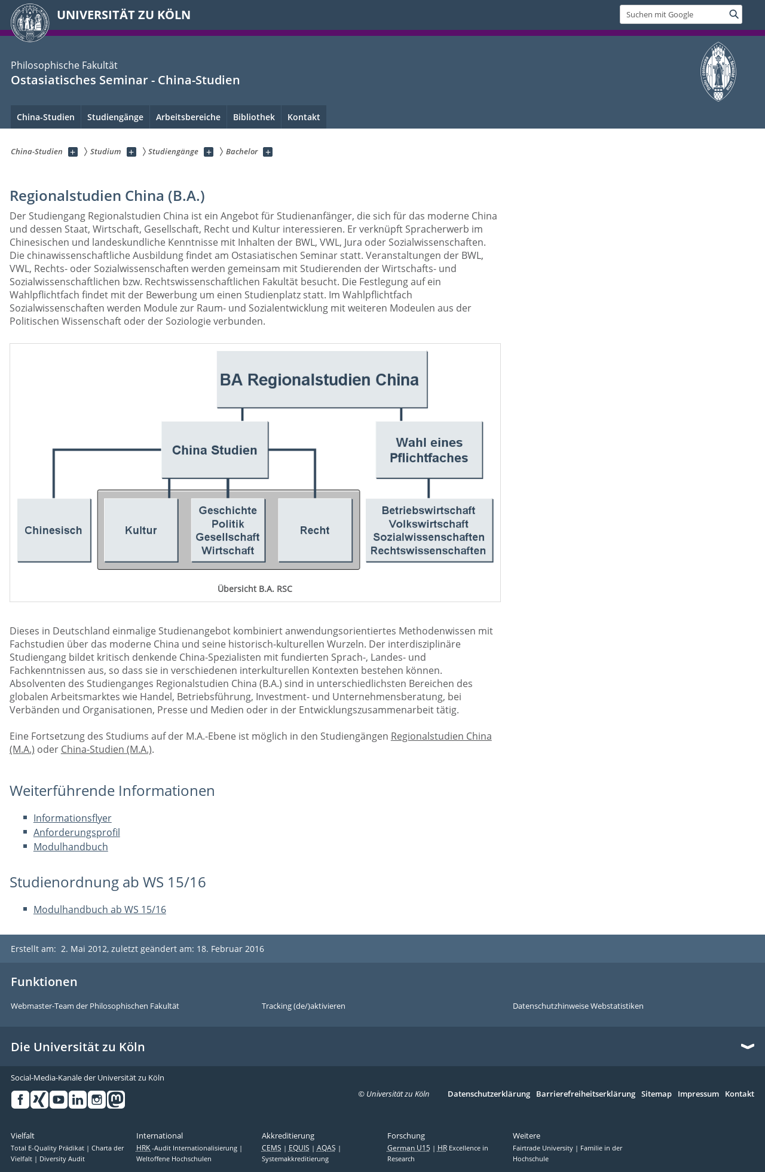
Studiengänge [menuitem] (115, 117)
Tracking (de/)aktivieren (303, 1006)
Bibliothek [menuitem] (254, 117)
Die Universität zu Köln (78, 1047)
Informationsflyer (72, 818)
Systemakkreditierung (295, 1159)
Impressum (698, 1094)
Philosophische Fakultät (64, 65)
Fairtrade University (544, 1148)
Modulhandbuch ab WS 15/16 (99, 909)
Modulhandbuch (70, 846)
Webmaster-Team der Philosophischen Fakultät (95, 1006)
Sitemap (656, 1094)
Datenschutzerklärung (489, 1094)
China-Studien (46, 117)
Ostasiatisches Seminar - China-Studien (125, 80)
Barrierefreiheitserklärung (585, 1094)
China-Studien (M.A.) (106, 749)
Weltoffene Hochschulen (174, 1159)
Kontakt (739, 1094)
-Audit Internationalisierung (187, 1148)
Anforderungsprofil (76, 832)
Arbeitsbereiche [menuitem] (188, 117)
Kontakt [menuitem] (303, 117)
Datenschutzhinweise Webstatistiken (578, 1006)
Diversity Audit (62, 1159)
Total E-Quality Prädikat (48, 1148)
